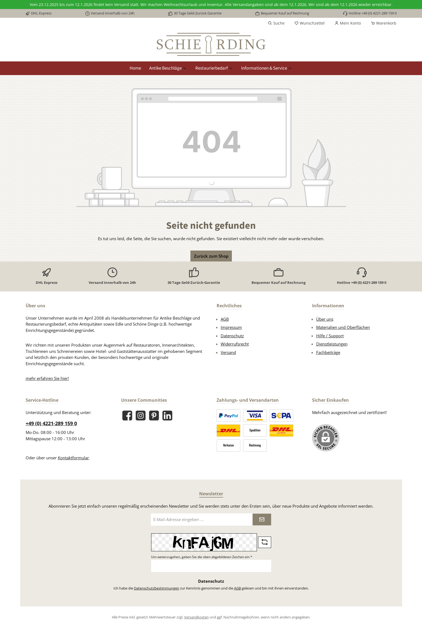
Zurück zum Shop (211, 256)
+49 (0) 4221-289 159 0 (51, 423)
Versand (228, 352)
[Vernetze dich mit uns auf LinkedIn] (167, 415)
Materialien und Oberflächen (343, 327)
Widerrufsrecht (235, 344)
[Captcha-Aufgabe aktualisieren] (264, 542)
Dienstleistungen (332, 344)
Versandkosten (196, 617)
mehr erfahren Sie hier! (47, 378)
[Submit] (261, 519)
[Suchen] (276, 23)
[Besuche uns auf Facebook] (127, 415)
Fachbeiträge (328, 352)
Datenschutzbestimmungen (156, 588)
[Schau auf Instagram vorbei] (140, 415)
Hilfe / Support (330, 335)
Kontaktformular (73, 457)
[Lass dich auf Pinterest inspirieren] (154, 415)
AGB (225, 319)
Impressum (231, 327)
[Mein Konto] (347, 23)
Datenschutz (232, 335)
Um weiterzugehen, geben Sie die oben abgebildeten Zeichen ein (201, 557)
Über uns (324, 319)
